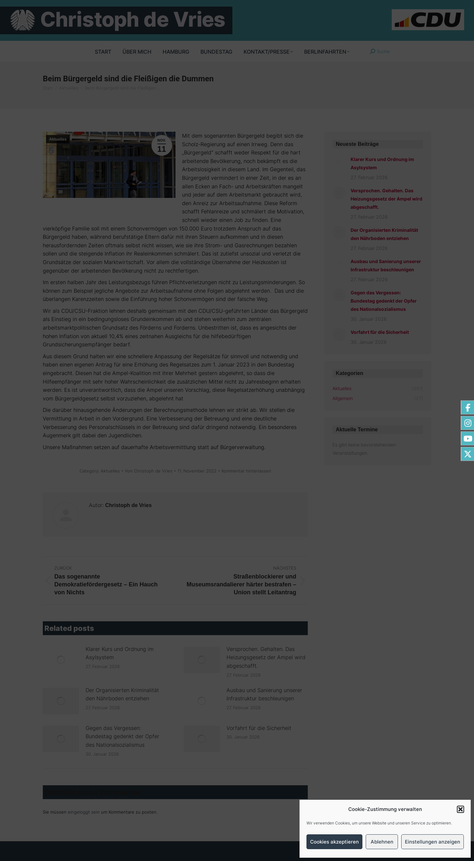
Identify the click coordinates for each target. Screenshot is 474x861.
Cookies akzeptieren (334, 842)
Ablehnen (382, 842)
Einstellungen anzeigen (432, 842)
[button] (460, 809)
